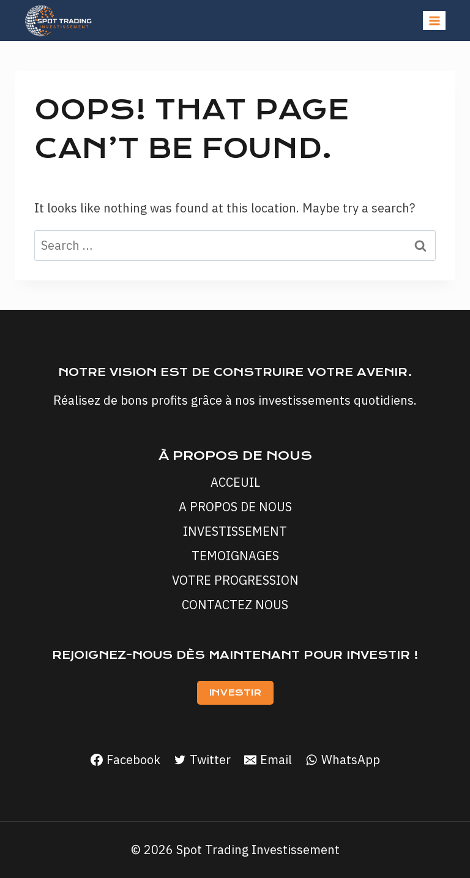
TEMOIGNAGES (235, 555)
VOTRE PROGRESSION (235, 580)
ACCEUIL (235, 482)
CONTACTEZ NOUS (235, 604)
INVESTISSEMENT (235, 531)
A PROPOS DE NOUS (235, 506)
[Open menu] (434, 20)
